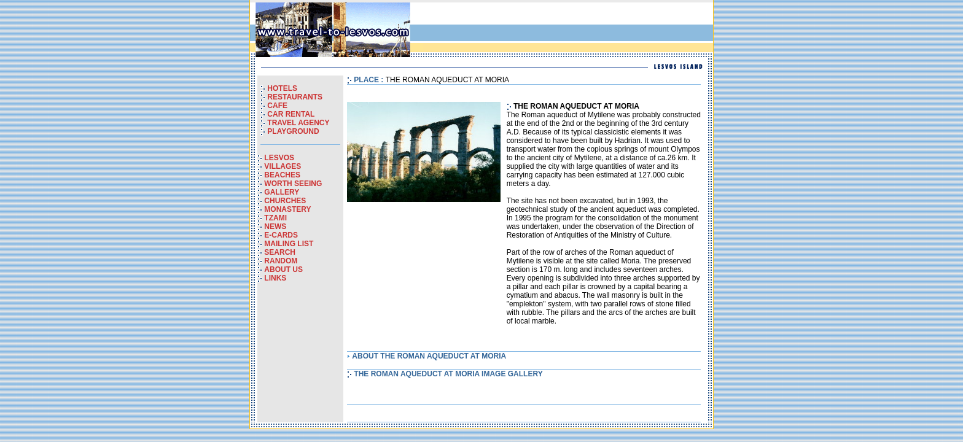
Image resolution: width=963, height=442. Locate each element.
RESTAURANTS (294, 97)
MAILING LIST (288, 243)
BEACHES (282, 175)
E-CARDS (281, 235)
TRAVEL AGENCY (298, 122)
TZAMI (275, 218)
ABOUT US (283, 269)
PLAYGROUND (293, 131)
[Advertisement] (567, 30)
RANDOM (280, 261)
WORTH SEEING (293, 183)
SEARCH (279, 252)
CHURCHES (285, 200)
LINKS (275, 278)
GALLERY (281, 192)
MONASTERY (287, 209)
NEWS (275, 226)
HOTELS (282, 88)
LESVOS (279, 157)
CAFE (277, 105)
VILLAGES (282, 166)
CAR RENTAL (290, 114)
